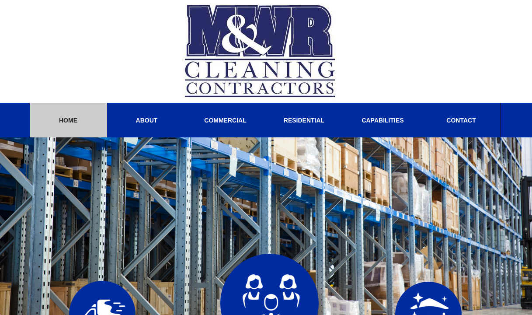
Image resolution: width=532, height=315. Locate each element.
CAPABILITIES (382, 120)
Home (68, 120)
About (147, 120)
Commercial (225, 120)
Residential (304, 120)
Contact (461, 120)
